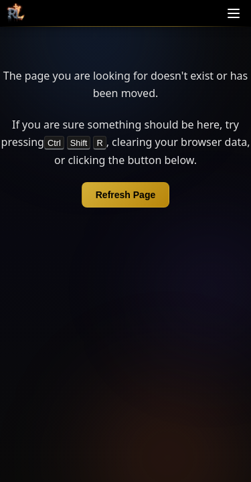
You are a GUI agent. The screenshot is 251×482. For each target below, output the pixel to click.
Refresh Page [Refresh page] (125, 194)
